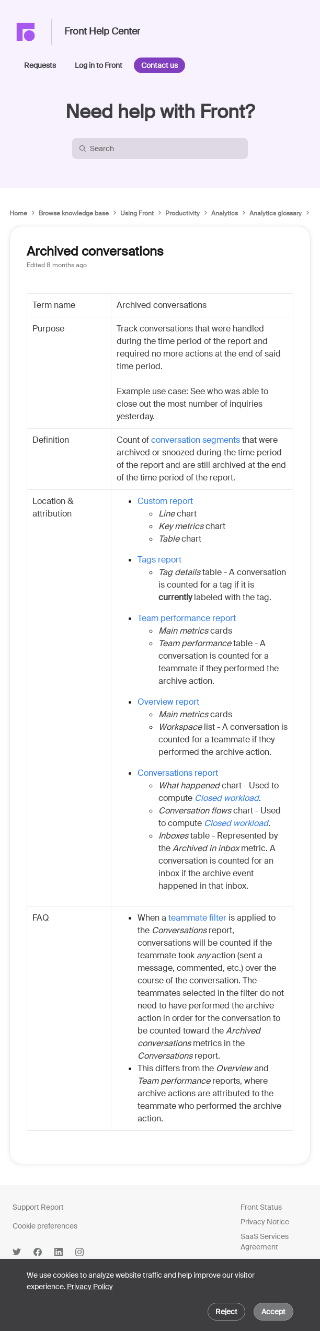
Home (18, 213)
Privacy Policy (90, 1286)
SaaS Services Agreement (265, 1242)
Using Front (137, 213)
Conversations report (178, 772)
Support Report (38, 1207)
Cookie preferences (45, 1226)
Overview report (168, 701)
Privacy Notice (265, 1221)
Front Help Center (102, 32)
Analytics (224, 213)
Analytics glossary (275, 213)
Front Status (261, 1207)
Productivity (182, 213)
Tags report (159, 559)
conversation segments (195, 439)
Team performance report (187, 618)
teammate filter (197, 917)
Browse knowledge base (74, 213)
